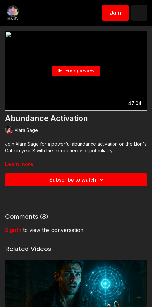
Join (115, 12)
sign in (13, 230)
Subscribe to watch (77, 180)
